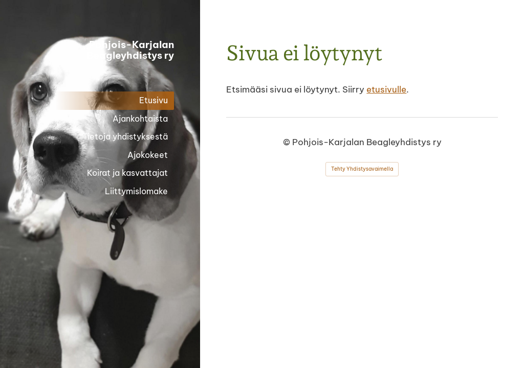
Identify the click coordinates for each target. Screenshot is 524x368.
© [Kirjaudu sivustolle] (287, 141)
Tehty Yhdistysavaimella (362, 169)
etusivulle (386, 89)
